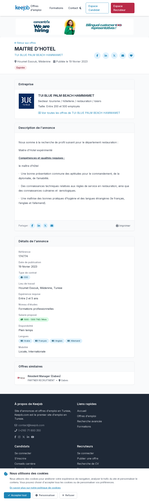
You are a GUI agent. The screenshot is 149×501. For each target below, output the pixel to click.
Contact (73, 8)
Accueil (81, 410)
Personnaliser (45, 495)
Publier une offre (87, 458)
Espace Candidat (94, 8)
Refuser (68, 495)
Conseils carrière (25, 463)
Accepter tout (17, 495)
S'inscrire (20, 458)
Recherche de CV (88, 463)
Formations (56, 8)
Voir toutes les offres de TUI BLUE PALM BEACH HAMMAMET (79, 112)
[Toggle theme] (80, 8)
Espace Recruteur (119, 8)
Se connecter (23, 453)
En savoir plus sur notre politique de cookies (35, 487)
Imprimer (123, 225)
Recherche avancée (89, 421)
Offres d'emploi (35, 8)
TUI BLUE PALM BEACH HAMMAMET (39, 55)
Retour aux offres (25, 42)
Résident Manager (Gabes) (44, 376)
